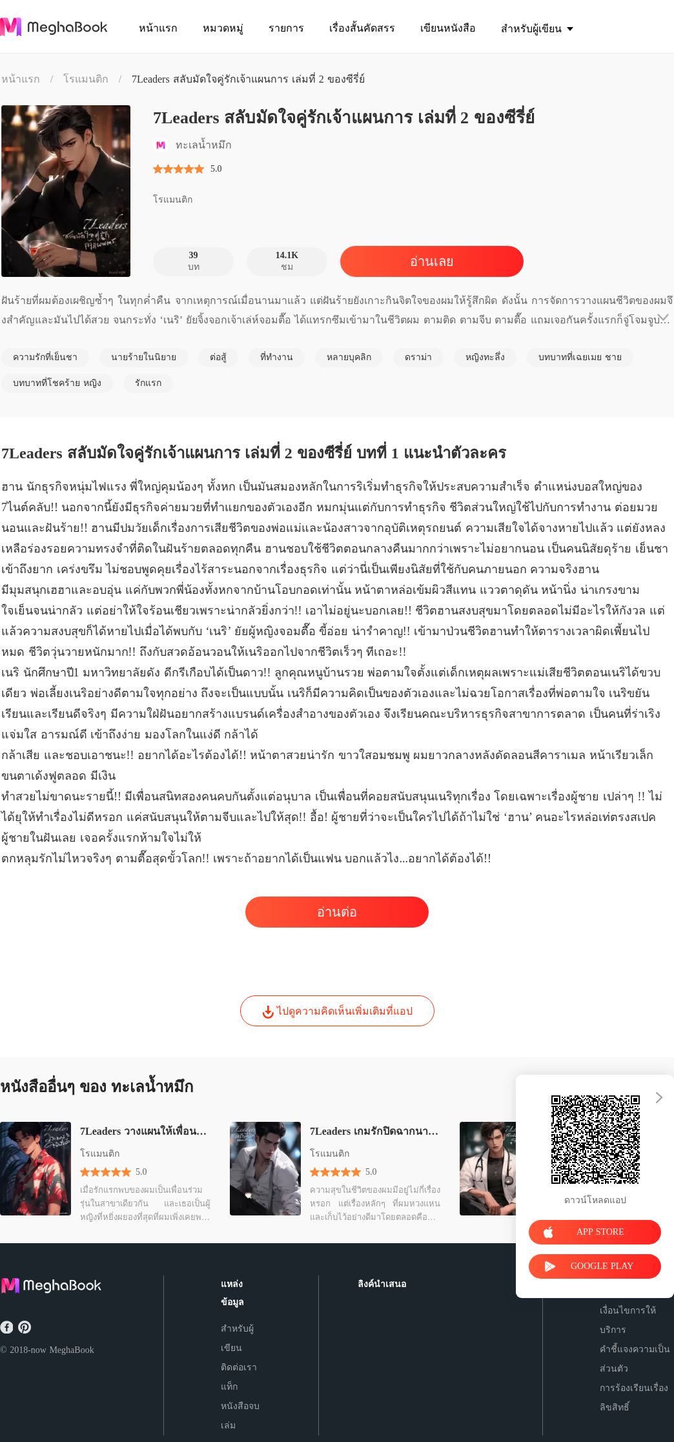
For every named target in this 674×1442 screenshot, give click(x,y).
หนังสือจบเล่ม (240, 1415)
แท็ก (229, 1387)
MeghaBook (71, 1350)
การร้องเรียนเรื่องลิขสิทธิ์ (634, 1397)
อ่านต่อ (337, 912)
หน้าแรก (20, 79)
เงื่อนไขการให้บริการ (628, 1320)
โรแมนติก (85, 79)
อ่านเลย (432, 261)
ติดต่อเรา (239, 1367)
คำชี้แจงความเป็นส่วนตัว (635, 1359)
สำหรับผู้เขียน (237, 1338)
